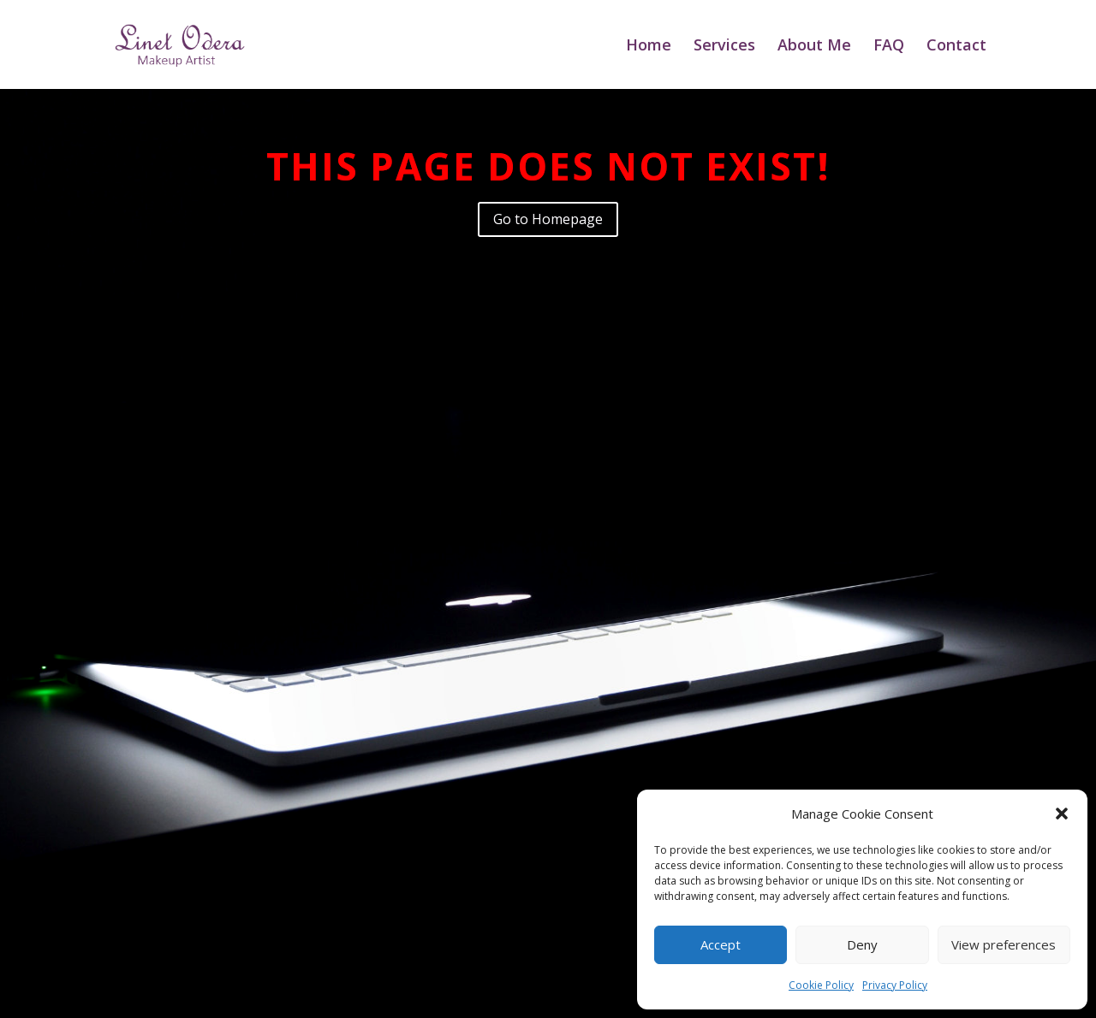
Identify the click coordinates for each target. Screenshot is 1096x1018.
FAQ (888, 46)
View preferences (1003, 944)
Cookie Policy (821, 985)
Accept (720, 944)
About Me (814, 46)
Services (724, 46)
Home (648, 46)
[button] (1061, 813)
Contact (956, 46)
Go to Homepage (548, 219)
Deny (862, 944)
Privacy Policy (894, 985)
